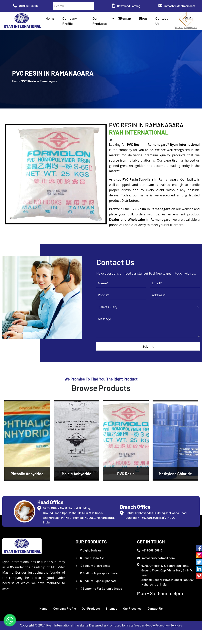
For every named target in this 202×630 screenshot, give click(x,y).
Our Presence (132, 608)
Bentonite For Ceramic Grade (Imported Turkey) (100, 591)
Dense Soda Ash (92, 558)
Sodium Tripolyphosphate (98, 573)
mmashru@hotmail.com (176, 6)
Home (50, 18)
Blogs (143, 18)
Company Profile (64, 608)
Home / (17, 81)
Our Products (91, 608)
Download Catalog (126, 6)
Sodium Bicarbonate (94, 565)
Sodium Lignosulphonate (97, 581)
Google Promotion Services (163, 625)
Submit (148, 346)
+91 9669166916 (25, 6)
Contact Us (155, 608)
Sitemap (124, 18)
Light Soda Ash (91, 550)
